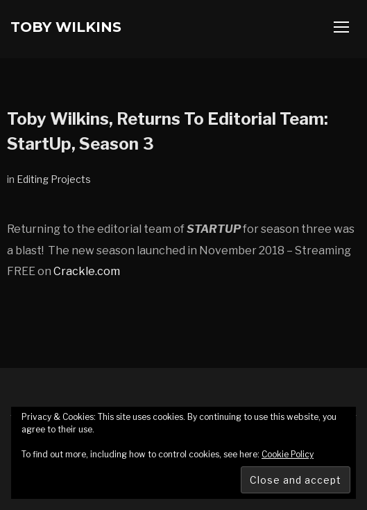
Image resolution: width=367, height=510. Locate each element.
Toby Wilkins (65, 27)
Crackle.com (86, 271)
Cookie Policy (288, 454)
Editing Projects (54, 179)
